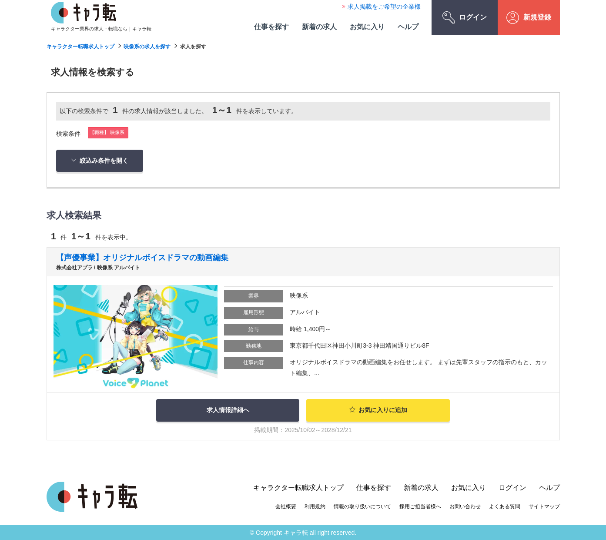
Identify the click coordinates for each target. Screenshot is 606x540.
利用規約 (315, 506)
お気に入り (367, 26)
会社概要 (285, 506)
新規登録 (528, 17)
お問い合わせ (465, 506)
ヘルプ (408, 26)
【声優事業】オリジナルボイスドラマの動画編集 (142, 257)
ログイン (464, 17)
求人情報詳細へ (228, 409)
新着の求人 (319, 26)
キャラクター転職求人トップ (80, 47)
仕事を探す (271, 26)
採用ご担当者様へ (420, 506)
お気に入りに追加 (378, 409)
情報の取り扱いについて (362, 506)
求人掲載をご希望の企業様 (384, 6)
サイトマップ (544, 506)
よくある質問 (504, 506)
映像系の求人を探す (147, 47)
